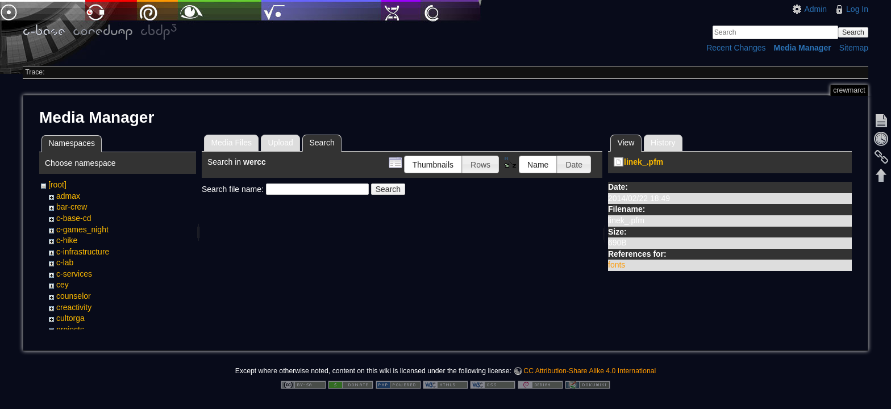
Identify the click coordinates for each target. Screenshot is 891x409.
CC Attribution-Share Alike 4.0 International (589, 371)
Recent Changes (735, 47)
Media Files (231, 142)
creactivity (73, 307)
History (663, 142)
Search (853, 32)
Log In (857, 9)
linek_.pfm (643, 161)
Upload (280, 142)
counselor (73, 296)
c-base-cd (73, 218)
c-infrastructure (82, 251)
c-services (74, 273)
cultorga (70, 318)
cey (62, 284)
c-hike (66, 240)
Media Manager (802, 47)
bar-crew (71, 206)
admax (68, 196)
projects (70, 329)
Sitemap (853, 47)
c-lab (64, 262)
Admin (815, 9)
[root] (57, 184)
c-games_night (82, 229)
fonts (616, 264)
